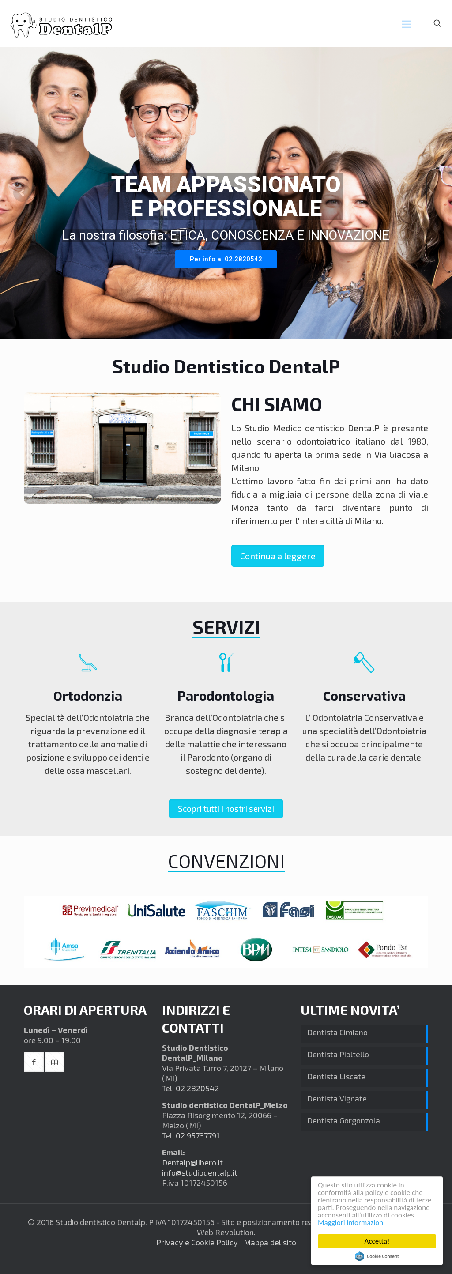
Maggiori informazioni (351, 1222)
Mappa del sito (270, 1242)
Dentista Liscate (336, 1076)
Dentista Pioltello (338, 1054)
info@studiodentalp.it (199, 1172)
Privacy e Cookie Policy (197, 1242)
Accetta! (377, 1241)
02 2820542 (197, 1088)
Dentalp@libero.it (192, 1162)
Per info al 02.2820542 (226, 259)
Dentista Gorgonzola (343, 1120)
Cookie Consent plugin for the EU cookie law (377, 1256)
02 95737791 (198, 1135)
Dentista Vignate (337, 1098)
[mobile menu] (406, 23)
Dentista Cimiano (337, 1032)
